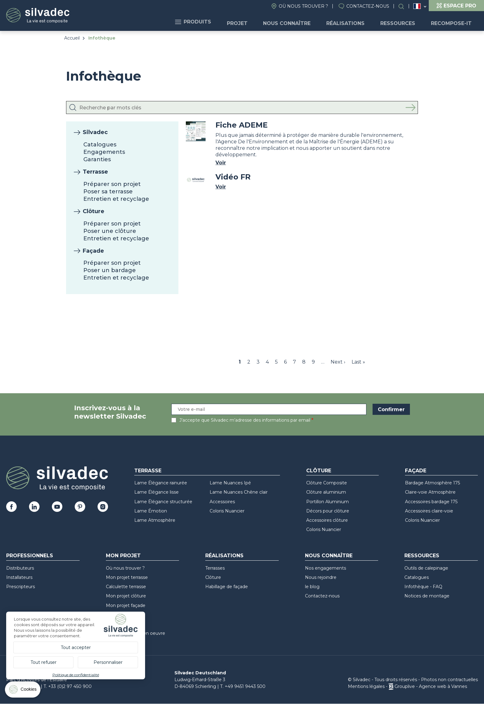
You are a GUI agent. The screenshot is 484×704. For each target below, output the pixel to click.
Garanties (97, 159)
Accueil (72, 38)
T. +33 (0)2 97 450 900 (68, 686)
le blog (312, 586)
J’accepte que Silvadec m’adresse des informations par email (244, 420)
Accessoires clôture (327, 520)
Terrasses (215, 568)
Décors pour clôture (327, 511)
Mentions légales (366, 686)
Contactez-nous (367, 6)
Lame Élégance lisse (156, 492)
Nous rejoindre (320, 577)
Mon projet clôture (126, 596)
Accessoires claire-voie (429, 511)
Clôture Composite (326, 483)
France (417, 6)
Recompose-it (452, 22)
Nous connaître (298, 22)
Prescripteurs (20, 586)
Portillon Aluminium (327, 501)
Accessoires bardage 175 (431, 501)
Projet (252, 22)
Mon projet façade (125, 605)
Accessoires (222, 501)
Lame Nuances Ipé (230, 483)
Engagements (104, 152)
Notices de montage (426, 596)
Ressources (402, 22)
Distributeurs (20, 568)
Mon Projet (123, 556)
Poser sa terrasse (108, 191)
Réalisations (354, 22)
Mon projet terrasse (127, 577)
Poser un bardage (109, 270)
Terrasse (95, 171)
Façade (93, 250)
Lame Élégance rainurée (160, 483)
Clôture (93, 211)
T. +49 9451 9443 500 (242, 686)
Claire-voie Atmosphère (430, 492)
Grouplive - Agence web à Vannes (430, 686)
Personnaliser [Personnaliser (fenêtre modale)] (108, 662)
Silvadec (95, 132)
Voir (220, 163)
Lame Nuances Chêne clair (239, 492)
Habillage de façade (226, 586)
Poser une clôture (109, 231)
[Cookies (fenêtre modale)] (23, 691)
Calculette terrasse (126, 586)
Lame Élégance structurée (163, 501)
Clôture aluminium (326, 492)
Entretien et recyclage (116, 199)
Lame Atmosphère (154, 520)
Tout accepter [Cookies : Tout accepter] (76, 647)
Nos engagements (325, 568)
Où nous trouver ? (303, 6)
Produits (211, 22)
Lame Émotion (150, 511)
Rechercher (404, 6)
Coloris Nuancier (227, 511)
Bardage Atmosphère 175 (432, 483)
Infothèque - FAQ (423, 586)
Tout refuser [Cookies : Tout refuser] (43, 662)
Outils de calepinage (426, 568)
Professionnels (29, 556)
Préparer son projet (112, 184)
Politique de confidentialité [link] (75, 674)
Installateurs (19, 577)
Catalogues (99, 144)
